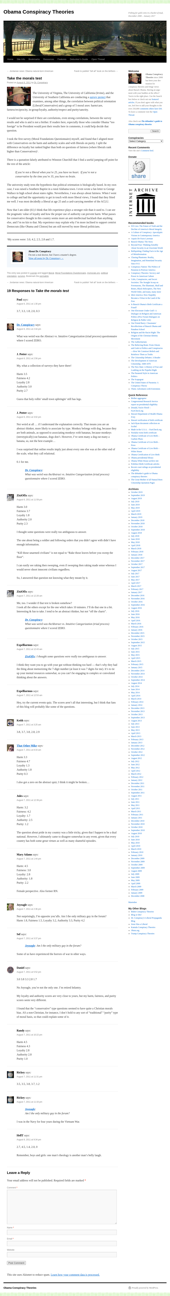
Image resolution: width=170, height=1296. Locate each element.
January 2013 (136, 742)
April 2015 (135, 658)
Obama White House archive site (145, 461)
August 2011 (136, 796)
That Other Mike (27, 745)
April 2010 (135, 846)
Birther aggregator (138, 398)
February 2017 (137, 589)
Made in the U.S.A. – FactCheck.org (146, 429)
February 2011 (137, 814)
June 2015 (135, 652)
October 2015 (137, 639)
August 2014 (136, 683)
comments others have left (151, 108)
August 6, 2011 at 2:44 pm (29, 329)
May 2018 (135, 542)
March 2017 (136, 586)
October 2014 (137, 677)
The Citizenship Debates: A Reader (145, 357)
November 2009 (138, 861)
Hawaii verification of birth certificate (147, 420)
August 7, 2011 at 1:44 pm (29, 859)
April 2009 (135, 883)
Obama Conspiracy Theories (38, 12)
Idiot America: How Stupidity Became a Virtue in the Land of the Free (145, 298)
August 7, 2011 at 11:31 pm (29, 1076)
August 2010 (136, 833)
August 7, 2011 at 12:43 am (29, 649)
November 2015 (138, 636)
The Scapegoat (137, 379)
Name (10, 1227)
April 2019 (135, 511)
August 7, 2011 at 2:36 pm (29, 909)
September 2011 (138, 792)
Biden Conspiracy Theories (142, 911)
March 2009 (136, 886)
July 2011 (135, 799)
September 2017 (138, 567)
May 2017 (135, 580)
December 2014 (137, 670)
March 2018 (136, 548)
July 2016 (135, 611)
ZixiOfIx (30, 656)
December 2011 (137, 783)
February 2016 (137, 627)
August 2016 (136, 608)
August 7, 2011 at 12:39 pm (29, 800)
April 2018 (135, 545)
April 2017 (135, 583)
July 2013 (135, 724)
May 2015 (135, 655)
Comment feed (147, 150)
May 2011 (135, 805)
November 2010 (138, 824)
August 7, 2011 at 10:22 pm (29, 1035)
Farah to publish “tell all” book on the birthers (96, 71)
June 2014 (135, 689)
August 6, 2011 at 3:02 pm (29, 417)
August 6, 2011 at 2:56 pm (29, 358)
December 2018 (137, 520)
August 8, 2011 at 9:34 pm (29, 1139)
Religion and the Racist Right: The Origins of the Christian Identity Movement (145, 335)
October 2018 (137, 526)
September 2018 (138, 530)
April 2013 (135, 733)
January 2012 (136, 780)
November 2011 (137, 786)
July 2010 (135, 836)
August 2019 (136, 498)
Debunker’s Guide (79, 59)
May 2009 (135, 880)
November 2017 (138, 561)
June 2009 (135, 877)
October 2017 (137, 564)
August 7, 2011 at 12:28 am (29, 596)
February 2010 (137, 852)
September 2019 (138, 495)
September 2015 (138, 642)
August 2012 (136, 758)
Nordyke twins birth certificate (144, 432)
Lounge (33, 273)
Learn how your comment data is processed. (75, 1274)
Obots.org (135, 930)
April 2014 (135, 695)
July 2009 (135, 874)
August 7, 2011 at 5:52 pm (29, 972)
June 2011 (135, 802)
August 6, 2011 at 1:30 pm (29, 304)
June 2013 (135, 727)
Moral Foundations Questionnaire (70, 273)
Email (10, 1239)
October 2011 (136, 789)
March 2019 (136, 514)
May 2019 (135, 508)
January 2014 (136, 705)
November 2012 (138, 749)
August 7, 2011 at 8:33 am (29, 750)
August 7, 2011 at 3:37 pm (29, 938)
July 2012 (135, 761)
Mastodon (132, 902)
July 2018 (135, 536)
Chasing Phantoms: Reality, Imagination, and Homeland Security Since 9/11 (146, 260)
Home (10, 59)
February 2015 (137, 664)
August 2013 (136, 720)
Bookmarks (34, 59)
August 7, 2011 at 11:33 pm (29, 1102)
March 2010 (136, 849)
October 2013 (137, 714)
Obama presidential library (142, 458)
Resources (48, 59)
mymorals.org (93, 273)
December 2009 (137, 858)
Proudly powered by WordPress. (145, 1288)
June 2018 (135, 539)
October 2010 (137, 827)
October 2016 (137, 602)
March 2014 (136, 699)
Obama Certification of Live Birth (145, 454)
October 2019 (137, 492)
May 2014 (135, 692)
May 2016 (135, 617)
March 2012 (136, 774)
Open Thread (98, 59)
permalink (44, 276)
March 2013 (136, 736)
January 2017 (136, 592)
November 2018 (138, 523)
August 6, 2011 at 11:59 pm (29, 499)
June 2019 (135, 504)
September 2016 (138, 605)
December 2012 (137, 746)
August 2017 (136, 570)
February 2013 (137, 739)
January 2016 (136, 630)
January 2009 (136, 893)
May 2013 (135, 730)
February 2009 (137, 890)
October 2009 (137, 864)
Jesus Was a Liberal (139, 924)
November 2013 (138, 711)
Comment (12, 1187)
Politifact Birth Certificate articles (145, 464)
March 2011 (136, 811)
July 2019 (135, 501)
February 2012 (137, 777)
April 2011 (135, 808)
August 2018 (136, 533)
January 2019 (136, 517)
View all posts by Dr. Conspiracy (46, 258)
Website (10, 1250)
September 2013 (138, 717)
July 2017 (135, 573)
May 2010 (135, 843)
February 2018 (137, 551)
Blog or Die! (136, 915)
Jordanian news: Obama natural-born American (30, 71)
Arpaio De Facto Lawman (142, 238)
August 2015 (136, 645)
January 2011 (136, 818)
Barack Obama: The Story (142, 242)
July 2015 (135, 648)
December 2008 (137, 896)
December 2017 (137, 558)
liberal (51, 273)
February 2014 (137, 702)
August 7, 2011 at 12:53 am (29, 695)
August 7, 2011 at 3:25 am (29, 724)
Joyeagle (30, 945)
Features (62, 59)
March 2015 (136, 661)
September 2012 (138, 755)
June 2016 (135, 614)
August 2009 (136, 871)
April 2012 (135, 771)
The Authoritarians (139, 342)
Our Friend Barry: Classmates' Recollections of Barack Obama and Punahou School (146, 326)
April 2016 (135, 620)
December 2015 (137, 633)
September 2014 (138, 680)
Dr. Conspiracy (41, 82)
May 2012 (135, 767)
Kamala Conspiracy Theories (143, 927)
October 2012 (137, 752)
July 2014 (135, 686)
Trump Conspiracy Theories (143, 933)
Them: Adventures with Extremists (145, 389)
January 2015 (136, 667)
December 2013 (137, 708)
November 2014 (138, 674)
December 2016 (137, 595)
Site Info (21, 59)
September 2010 (138, 830)
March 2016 (136, 623)
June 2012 (135, 764)
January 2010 (136, 855)
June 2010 (135, 839)
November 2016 (138, 598)
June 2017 (135, 576)
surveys (21, 276)
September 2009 (138, 868)
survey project (97, 97)
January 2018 (136, 555)
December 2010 (137, 821)
